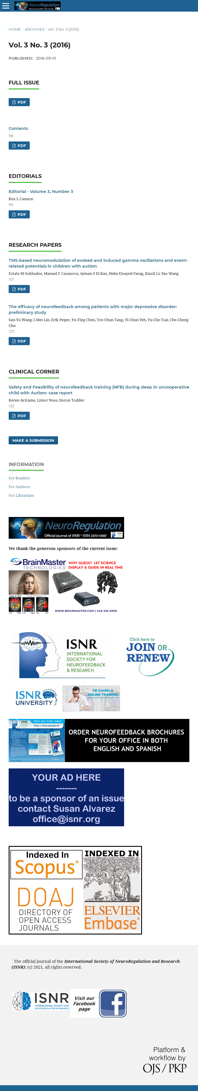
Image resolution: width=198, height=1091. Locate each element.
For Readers (19, 478)
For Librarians (21, 495)
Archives (34, 29)
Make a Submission (33, 440)
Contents (18, 128)
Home (15, 29)
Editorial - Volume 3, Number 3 (41, 191)
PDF (21, 102)
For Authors (19, 486)
